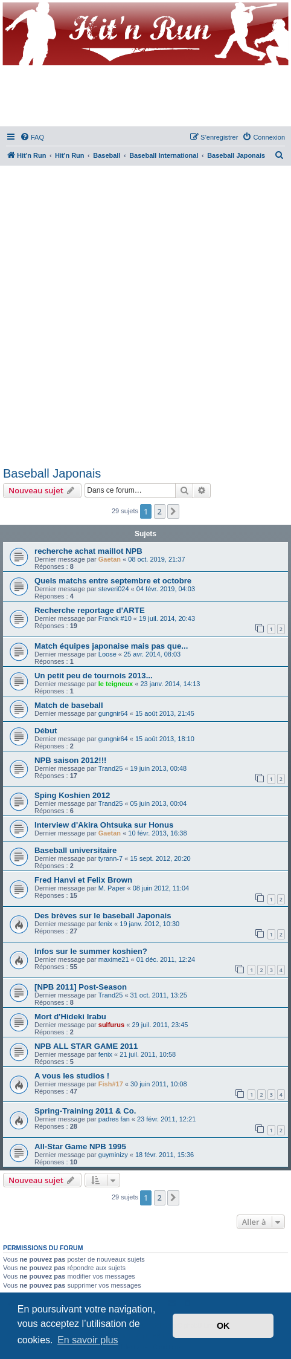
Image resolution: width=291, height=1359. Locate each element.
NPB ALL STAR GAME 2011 (86, 1046)
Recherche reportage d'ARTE (89, 610)
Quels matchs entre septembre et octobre (112, 580)
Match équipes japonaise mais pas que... (111, 645)
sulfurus (111, 1024)
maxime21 (113, 959)
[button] (173, 511)
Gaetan (109, 559)
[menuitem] (32, 137)
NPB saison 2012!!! (70, 760)
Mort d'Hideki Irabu (70, 1016)
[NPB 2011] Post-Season (80, 986)
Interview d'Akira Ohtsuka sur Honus (103, 824)
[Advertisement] (145, 313)
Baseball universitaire (75, 850)
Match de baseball (68, 705)
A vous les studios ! (71, 1075)
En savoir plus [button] (87, 1340)
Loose (107, 654)
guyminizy (113, 1154)
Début (45, 730)
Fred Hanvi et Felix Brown (83, 879)
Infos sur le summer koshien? (90, 951)
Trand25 (110, 768)
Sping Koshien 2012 (72, 795)
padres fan (114, 1119)
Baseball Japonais (52, 473)
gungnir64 (113, 713)
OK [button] (223, 1326)
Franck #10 (115, 618)
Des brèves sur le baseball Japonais (102, 915)
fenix (105, 923)
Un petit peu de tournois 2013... (93, 675)
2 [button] (160, 511)
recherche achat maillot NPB (88, 551)
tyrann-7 (110, 858)
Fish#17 (110, 1084)
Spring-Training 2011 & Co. (85, 1110)
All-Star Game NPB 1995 (80, 1146)
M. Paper (112, 888)
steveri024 (113, 588)
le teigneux (115, 683)
